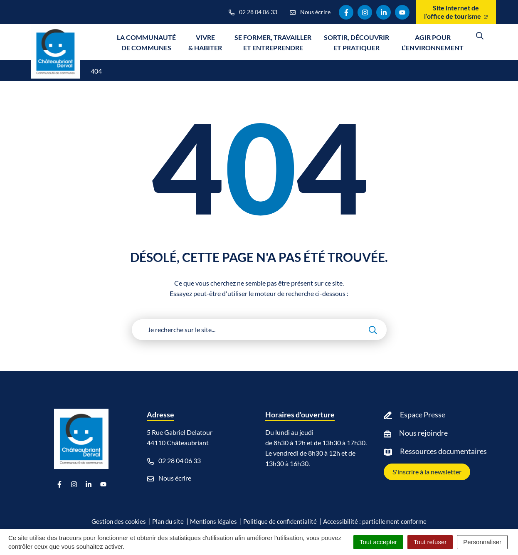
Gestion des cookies (118, 521)
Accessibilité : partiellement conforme (375, 521)
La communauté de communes (146, 42)
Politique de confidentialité (280, 521)
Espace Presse (422, 414)
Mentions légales (213, 521)
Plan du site (168, 521)
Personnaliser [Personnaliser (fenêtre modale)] (482, 541)
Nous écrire (169, 478)
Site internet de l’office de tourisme (456, 12)
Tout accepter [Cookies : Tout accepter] (378, 541)
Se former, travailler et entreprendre (272, 42)
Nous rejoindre (423, 432)
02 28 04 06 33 (174, 460)
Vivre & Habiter (205, 42)
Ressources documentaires (443, 451)
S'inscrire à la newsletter (426, 472)
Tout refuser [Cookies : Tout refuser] (430, 541)
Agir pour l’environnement (433, 42)
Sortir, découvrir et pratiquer (356, 42)
